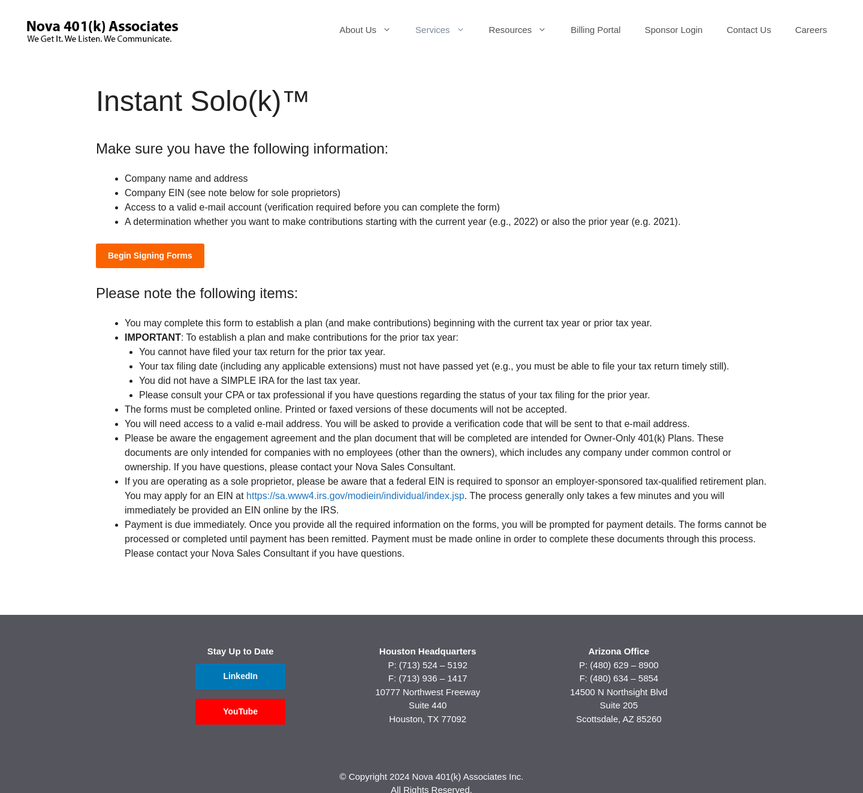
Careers (811, 30)
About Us (371, 30)
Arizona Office (619, 651)
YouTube (240, 711)
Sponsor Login (674, 30)
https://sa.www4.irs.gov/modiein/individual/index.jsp (355, 496)
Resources (524, 30)
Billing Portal (595, 30)
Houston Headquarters (427, 651)
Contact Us (748, 30)
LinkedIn (240, 676)
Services (446, 30)
